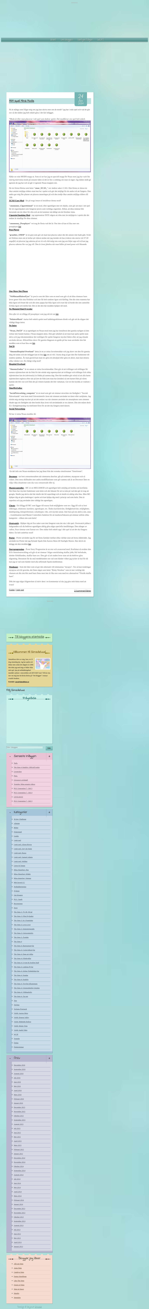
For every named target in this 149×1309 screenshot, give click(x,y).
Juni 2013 (17, 1234)
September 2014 (19, 1171)
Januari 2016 (18, 1103)
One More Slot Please (18, 291)
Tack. (16, 763)
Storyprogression (16, 549)
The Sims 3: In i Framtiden (23, 920)
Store (16, 908)
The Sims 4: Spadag (21, 975)
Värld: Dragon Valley (21, 1017)
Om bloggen (67, 40)
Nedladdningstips (20, 887)
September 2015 (19, 1120)
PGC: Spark (18, 899)
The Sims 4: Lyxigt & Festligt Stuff (26, 963)
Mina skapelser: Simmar (22, 878)
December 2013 (19, 1208)
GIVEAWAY (18, 797)
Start (53, 40)
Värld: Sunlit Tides (20, 1030)
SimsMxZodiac (15, 388)
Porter (12, 538)
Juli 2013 (17, 1230)
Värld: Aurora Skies (21, 1013)
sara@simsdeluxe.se (22, 682)
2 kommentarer (82, 591)
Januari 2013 (18, 1246)
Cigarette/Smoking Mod (19, 215)
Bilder (16, 828)
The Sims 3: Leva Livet (22, 925)
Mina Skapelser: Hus (21, 870)
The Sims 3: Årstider (21, 937)
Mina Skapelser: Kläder (22, 874)
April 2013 (18, 1242)
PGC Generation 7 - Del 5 (23, 788)
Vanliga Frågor (85, 40)
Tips (15, 1001)
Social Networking (17, 409)
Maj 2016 (17, 1086)
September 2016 (19, 1069)
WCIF (16, 1034)
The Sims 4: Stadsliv (21, 979)
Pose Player (14, 230)
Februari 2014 (19, 1200)
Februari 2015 (19, 1149)
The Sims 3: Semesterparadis (24, 929)
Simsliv (16, 1293)
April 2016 (18, 1090)
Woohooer (13, 567)
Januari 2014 (18, 1204)
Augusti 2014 (18, 1175)
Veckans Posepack (20, 1009)
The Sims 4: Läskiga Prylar (23, 967)
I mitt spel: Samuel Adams (23, 857)
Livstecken (18, 772)
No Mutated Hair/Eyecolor (20, 309)
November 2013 (19, 1213)
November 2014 (19, 1162)
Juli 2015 (17, 1128)
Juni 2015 (17, 1133)
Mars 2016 (18, 1095)
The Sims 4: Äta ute (21, 996)
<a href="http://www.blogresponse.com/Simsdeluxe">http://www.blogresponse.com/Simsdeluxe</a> (29, 721)
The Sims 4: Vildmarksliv (23, 992)
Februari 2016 (19, 1099)
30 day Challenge (20, 819)
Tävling (16, 1005)
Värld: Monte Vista (21, 1026)
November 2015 (19, 1111)
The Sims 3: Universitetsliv (23, 933)
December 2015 (19, 1107)
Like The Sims (19, 1281)
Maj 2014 (17, 1187)
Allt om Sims (18, 1264)
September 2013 (19, 1221)
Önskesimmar (19, 1047)
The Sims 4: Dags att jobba (23, 954)
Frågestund (18, 832)
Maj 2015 (17, 1137)
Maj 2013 (17, 1238)
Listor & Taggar (19, 866)
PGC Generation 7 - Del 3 (23, 801)
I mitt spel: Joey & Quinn (23, 849)
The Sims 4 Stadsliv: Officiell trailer (27, 767)
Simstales (17, 1297)
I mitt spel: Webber (20, 861)
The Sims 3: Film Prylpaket (24, 916)
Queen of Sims (19, 1285)
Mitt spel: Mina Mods (21, 101)
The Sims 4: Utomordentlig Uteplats (27, 988)
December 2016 (19, 1065)
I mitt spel (20, 590)
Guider (12, 590)
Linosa (38, 1307)
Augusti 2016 (18, 1073)
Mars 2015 (18, 1145)
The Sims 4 (18, 941)
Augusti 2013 (18, 1225)
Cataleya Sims (19, 1272)
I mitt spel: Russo (20, 853)
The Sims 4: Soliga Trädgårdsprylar (26, 971)
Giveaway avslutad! (21, 780)
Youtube (17, 1039)
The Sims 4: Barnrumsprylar (24, 946)
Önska (16, 1043)
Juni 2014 (17, 1183)
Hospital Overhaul (17, 364)
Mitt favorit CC (19, 882)
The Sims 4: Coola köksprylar (24, 950)
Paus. (16, 776)
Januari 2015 (18, 1154)
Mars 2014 (18, 1196)
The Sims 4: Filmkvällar (22, 958)
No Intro (12, 325)
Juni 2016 (17, 1082)
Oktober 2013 (19, 1217)
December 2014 (19, 1158)
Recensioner (18, 904)
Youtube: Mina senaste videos (24, 784)
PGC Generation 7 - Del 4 (23, 793)
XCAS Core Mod (16, 201)
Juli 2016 (17, 1078)
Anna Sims (18, 1268)
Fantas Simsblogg (20, 1276)
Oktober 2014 (19, 1166)
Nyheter (17, 891)
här (19, 226)
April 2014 (18, 1192)
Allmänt (17, 823)
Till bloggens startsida (29, 637)
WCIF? (100, 40)
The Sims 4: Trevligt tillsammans (25, 984)
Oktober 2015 (19, 1116)
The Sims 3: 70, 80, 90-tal (23, 912)
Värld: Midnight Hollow (22, 1022)
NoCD (11, 346)
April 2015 (18, 1141)
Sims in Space (19, 1289)
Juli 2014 (17, 1179)
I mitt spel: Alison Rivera (23, 844)
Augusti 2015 (18, 1124)
